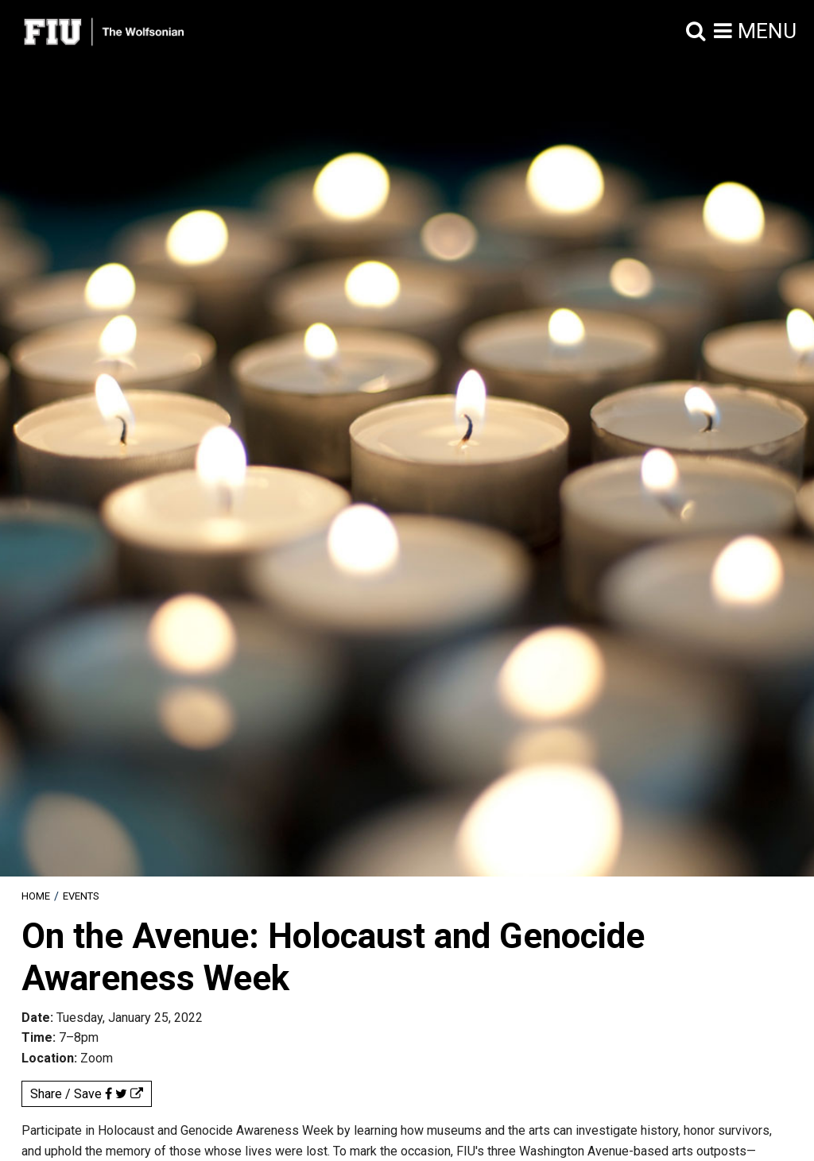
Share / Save (86, 1093)
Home (35, 896)
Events (81, 896)
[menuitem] (35, 896)
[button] (696, 32)
